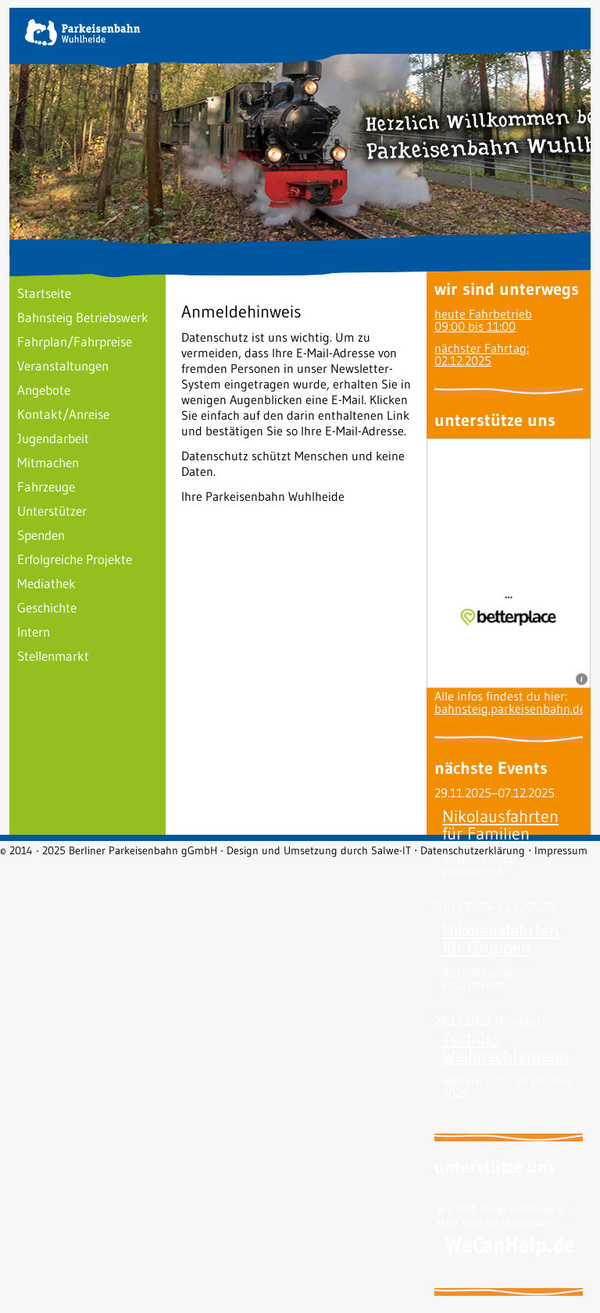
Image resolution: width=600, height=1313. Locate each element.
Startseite (44, 293)
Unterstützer (52, 510)
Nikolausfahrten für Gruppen (500, 939)
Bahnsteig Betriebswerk (82, 317)
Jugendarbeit (53, 438)
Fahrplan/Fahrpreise (74, 341)
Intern (33, 631)
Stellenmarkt (53, 656)
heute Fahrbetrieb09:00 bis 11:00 (483, 320)
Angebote (43, 389)
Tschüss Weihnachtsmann (505, 1047)
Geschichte (47, 607)
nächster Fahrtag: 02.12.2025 (481, 354)
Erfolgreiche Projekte (74, 559)
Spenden (41, 535)
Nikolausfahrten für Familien (500, 825)
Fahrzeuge (46, 486)
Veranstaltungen (63, 365)
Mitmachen (48, 462)
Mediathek (46, 583)
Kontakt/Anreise (63, 414)
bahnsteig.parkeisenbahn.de (510, 708)
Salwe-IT (391, 850)
